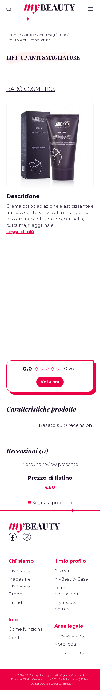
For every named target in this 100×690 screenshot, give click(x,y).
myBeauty (19, 570)
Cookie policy (69, 652)
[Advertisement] (50, 289)
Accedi (61, 570)
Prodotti (18, 594)
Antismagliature (51, 34)
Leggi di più (20, 231)
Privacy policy (69, 635)
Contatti (18, 637)
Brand (15, 602)
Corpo (28, 34)
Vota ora (50, 381)
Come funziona (26, 629)
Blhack (68, 683)
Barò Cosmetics (30, 89)
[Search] (8, 9)
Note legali (66, 644)
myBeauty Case (71, 579)
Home (12, 34)
